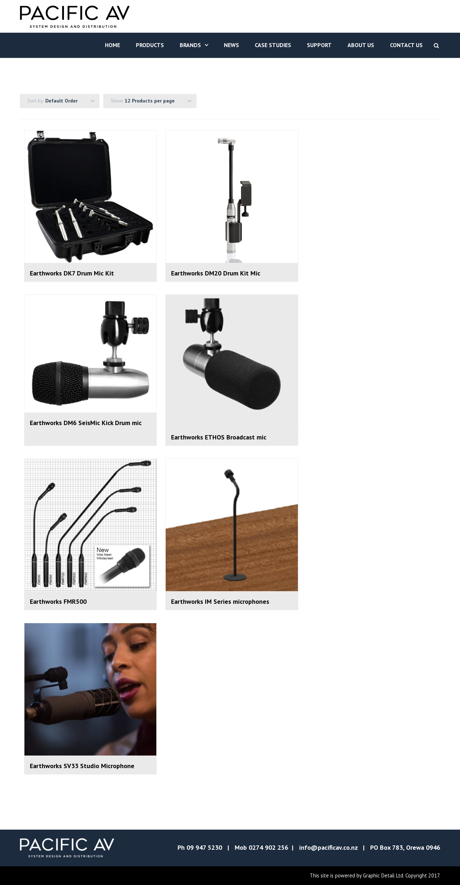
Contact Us (406, 45)
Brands (190, 45)
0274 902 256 (268, 847)
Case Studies (273, 45)
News (231, 45)
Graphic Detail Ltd (383, 875)
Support (319, 45)
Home (112, 45)
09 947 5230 (204, 847)
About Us (361, 45)
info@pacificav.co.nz (328, 847)
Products (150, 45)
